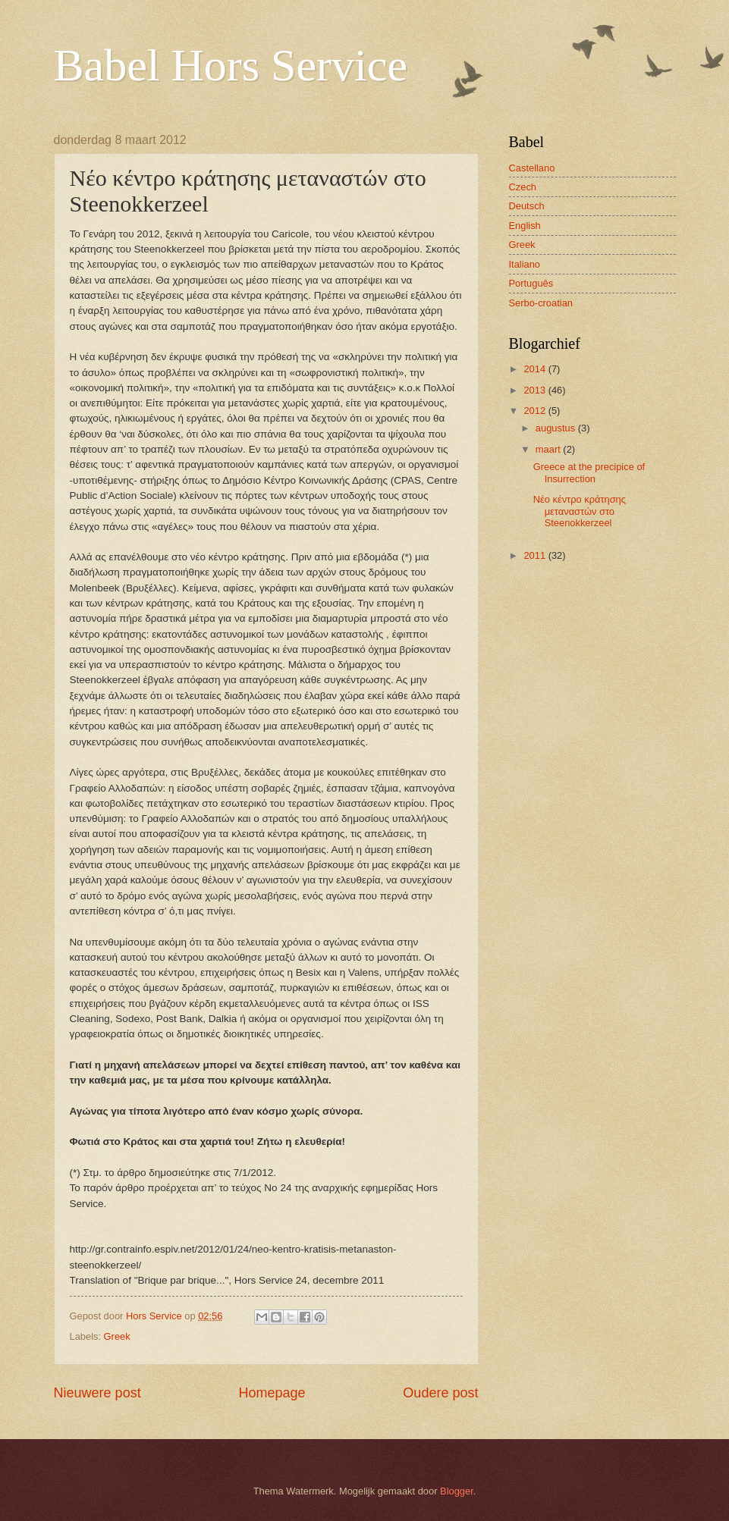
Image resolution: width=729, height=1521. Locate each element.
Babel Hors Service (231, 65)
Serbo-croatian (541, 303)
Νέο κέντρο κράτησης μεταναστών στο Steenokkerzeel (579, 511)
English (525, 225)
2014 (535, 369)
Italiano (525, 264)
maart (550, 449)
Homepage (271, 1392)
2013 (535, 390)
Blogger (456, 1491)
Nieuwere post (97, 1392)
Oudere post (440, 1392)
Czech (523, 187)
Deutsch (527, 206)
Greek (117, 1336)
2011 (535, 555)
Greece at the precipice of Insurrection (589, 472)
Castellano (532, 168)
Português (531, 283)
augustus (557, 428)
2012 (535, 410)
